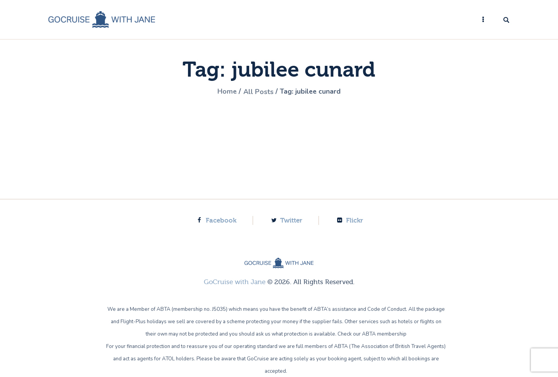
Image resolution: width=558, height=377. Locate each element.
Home (226, 91)
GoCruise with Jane (234, 281)
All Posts (258, 91)
